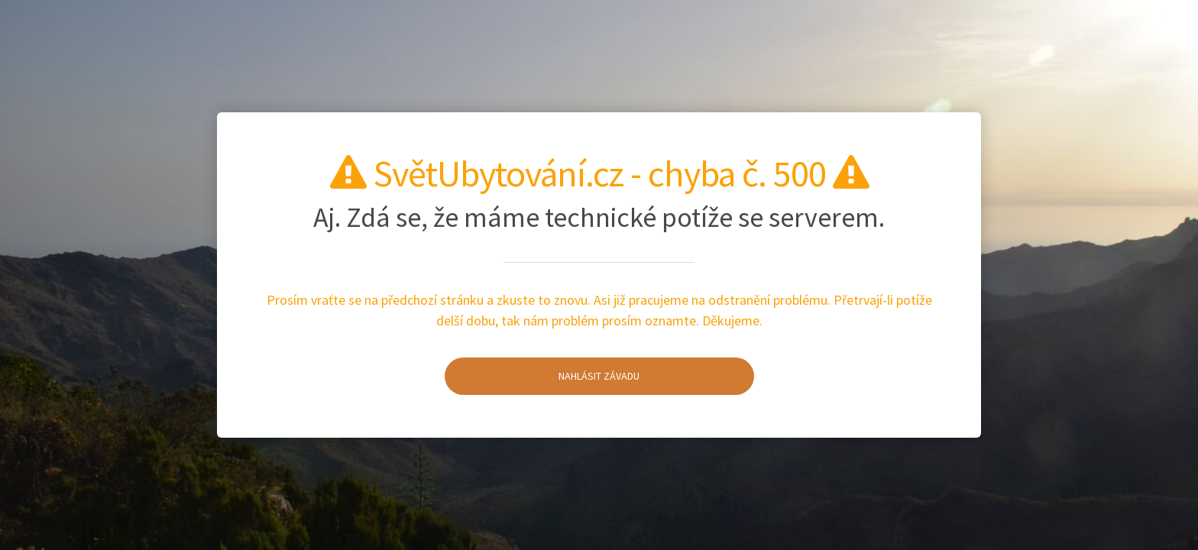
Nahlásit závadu (542, 376)
